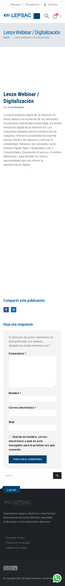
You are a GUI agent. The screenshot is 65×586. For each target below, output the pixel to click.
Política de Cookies (16, 547)
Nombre (15, 393)
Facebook (6, 309)
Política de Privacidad (18, 542)
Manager (16, 4)
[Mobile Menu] (37, 16)
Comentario (17, 353)
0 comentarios (16, 107)
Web (11, 422)
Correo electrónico (22, 407)
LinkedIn (13, 309)
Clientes (51, 4)
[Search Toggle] (47, 16)
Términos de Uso (15, 537)
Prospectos (32, 4)
